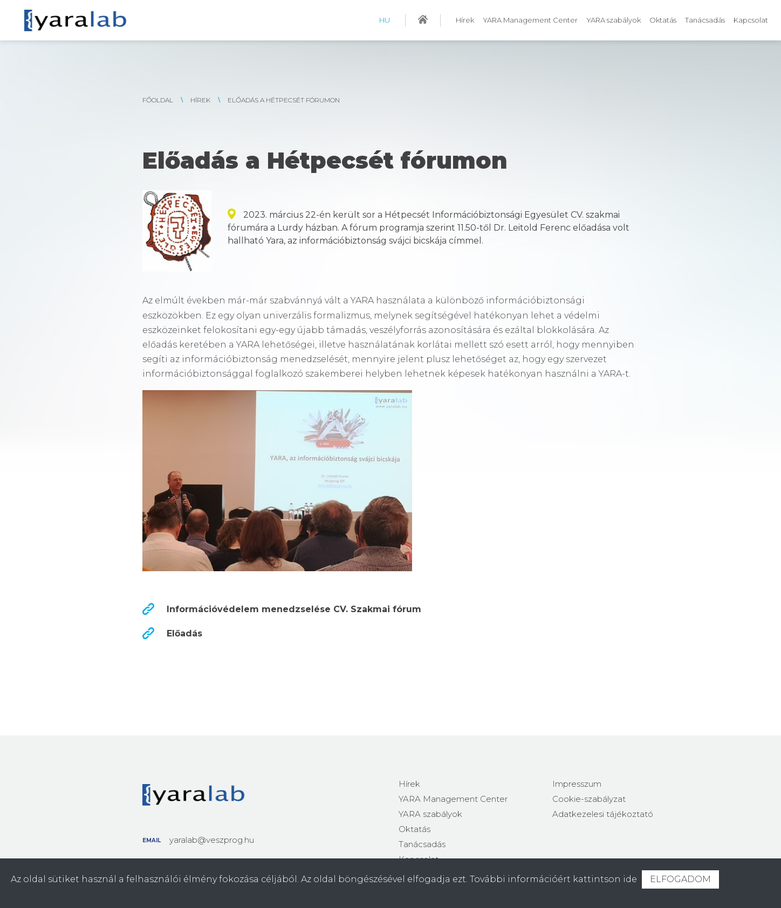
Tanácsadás (705, 20)
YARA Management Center (530, 20)
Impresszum (576, 784)
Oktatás (662, 20)
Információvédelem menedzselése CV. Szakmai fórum (294, 609)
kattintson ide (605, 879)
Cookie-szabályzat (589, 799)
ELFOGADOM (680, 879)
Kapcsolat (751, 20)
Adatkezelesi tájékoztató (602, 814)
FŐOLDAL (157, 100)
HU (384, 20)
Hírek (465, 20)
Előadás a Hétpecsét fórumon (284, 100)
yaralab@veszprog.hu (211, 840)
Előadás (184, 633)
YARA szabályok (613, 20)
